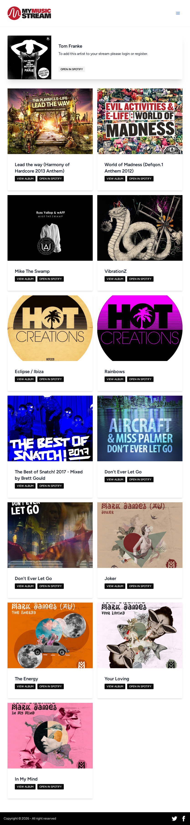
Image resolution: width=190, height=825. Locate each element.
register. (141, 54)
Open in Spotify (72, 69)
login (126, 54)
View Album (25, 178)
